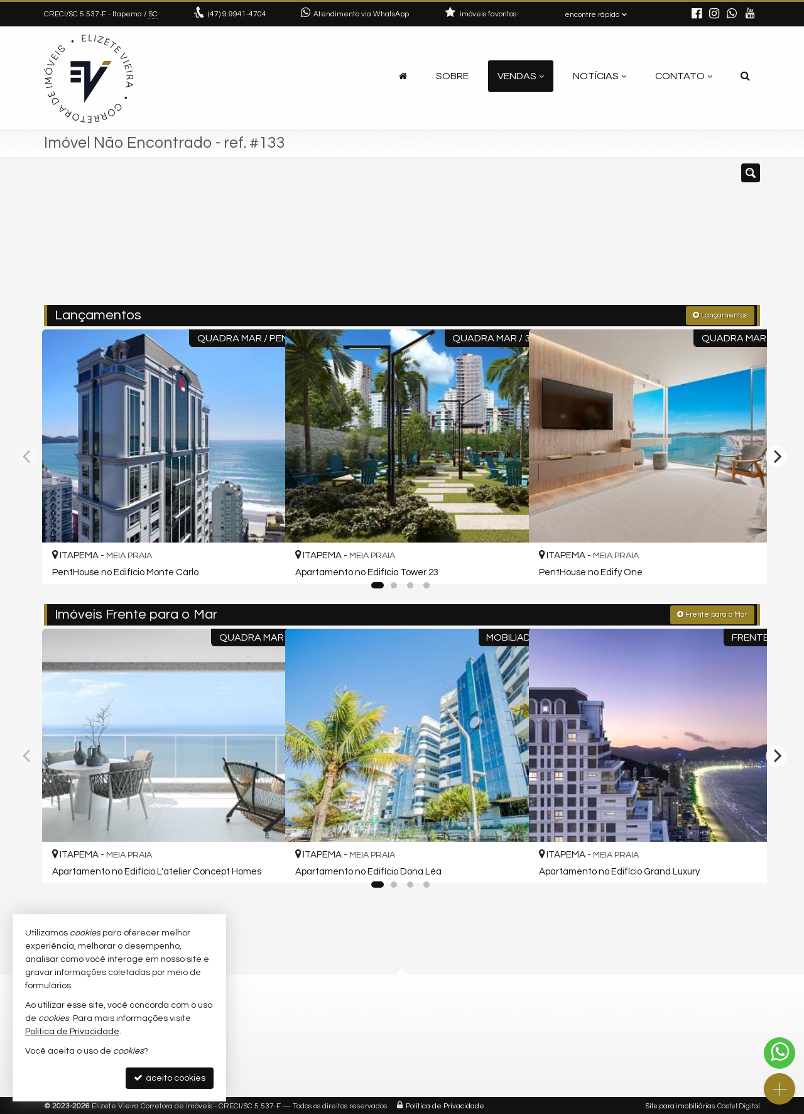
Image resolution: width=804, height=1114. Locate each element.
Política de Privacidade (445, 1104)
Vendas (520, 76)
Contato (683, 76)
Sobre (452, 76)
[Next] (776, 455)
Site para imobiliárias (680, 1104)
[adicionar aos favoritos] (261, 561)
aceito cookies (169, 1078)
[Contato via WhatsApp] (779, 1053)
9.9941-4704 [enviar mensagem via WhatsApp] (237, 14)
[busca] (745, 76)
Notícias (599, 76)
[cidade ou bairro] (516, 237)
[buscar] (612, 237)
